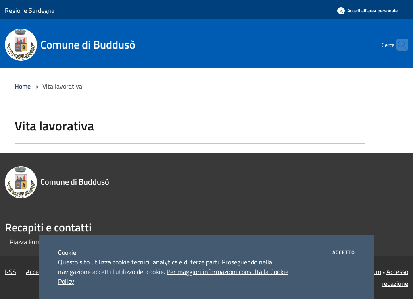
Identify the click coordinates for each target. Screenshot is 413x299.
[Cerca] (398, 44)
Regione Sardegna (29, 10)
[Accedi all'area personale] (367, 10)
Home (23, 86)
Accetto (343, 252)
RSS (10, 271)
